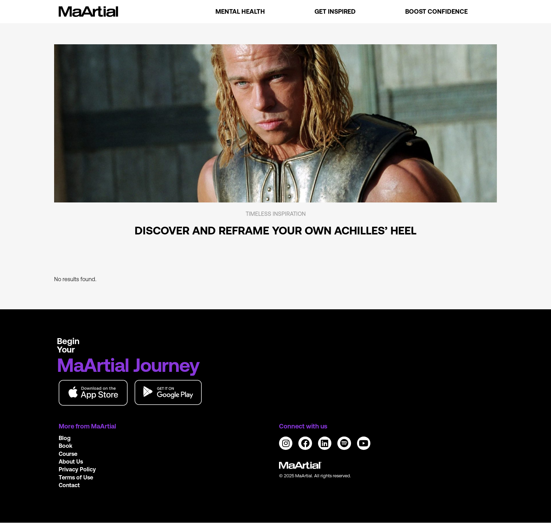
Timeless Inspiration (276, 214)
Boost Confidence (436, 11)
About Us (71, 461)
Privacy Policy (77, 469)
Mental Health (240, 11)
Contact (69, 485)
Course (68, 454)
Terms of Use (76, 477)
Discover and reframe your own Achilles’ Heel (275, 230)
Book (65, 446)
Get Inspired (335, 11)
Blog (65, 438)
